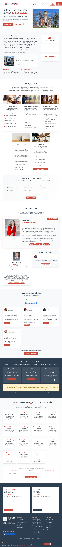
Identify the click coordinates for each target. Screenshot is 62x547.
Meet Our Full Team (45, 265)
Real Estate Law (20, 528)
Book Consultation (8, 24)
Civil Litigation (20, 525)
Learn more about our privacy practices (27, 545)
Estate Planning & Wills (21, 523)
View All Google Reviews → (31, 303)
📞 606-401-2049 (7, 495)
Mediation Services (20, 530)
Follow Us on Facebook (8, 535)
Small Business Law (20, 526)
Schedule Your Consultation (31, 354)
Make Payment (52, 4)
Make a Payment (49, 525)
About (26, 3)
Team (38, 3)
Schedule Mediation (40, 169)
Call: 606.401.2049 (19, 24)
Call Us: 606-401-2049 (31, 198)
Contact (46, 3)
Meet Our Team (49, 526)
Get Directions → (9, 511)
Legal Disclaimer (49, 530)
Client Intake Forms (49, 520)
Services (30, 3)
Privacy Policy (48, 528)
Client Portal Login (49, 523)
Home (22, 3)
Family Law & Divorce (21, 520)
